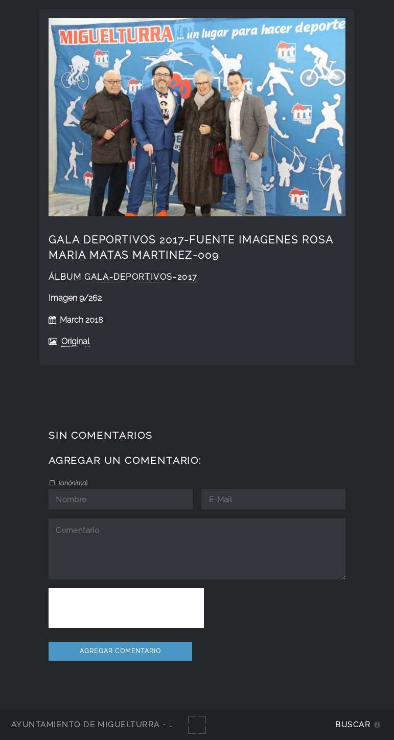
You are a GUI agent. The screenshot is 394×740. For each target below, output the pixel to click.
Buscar (352, 724)
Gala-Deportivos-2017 (141, 277)
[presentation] (126, 608)
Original (75, 341)
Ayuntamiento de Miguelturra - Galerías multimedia (140, 724)
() (72, 483)
